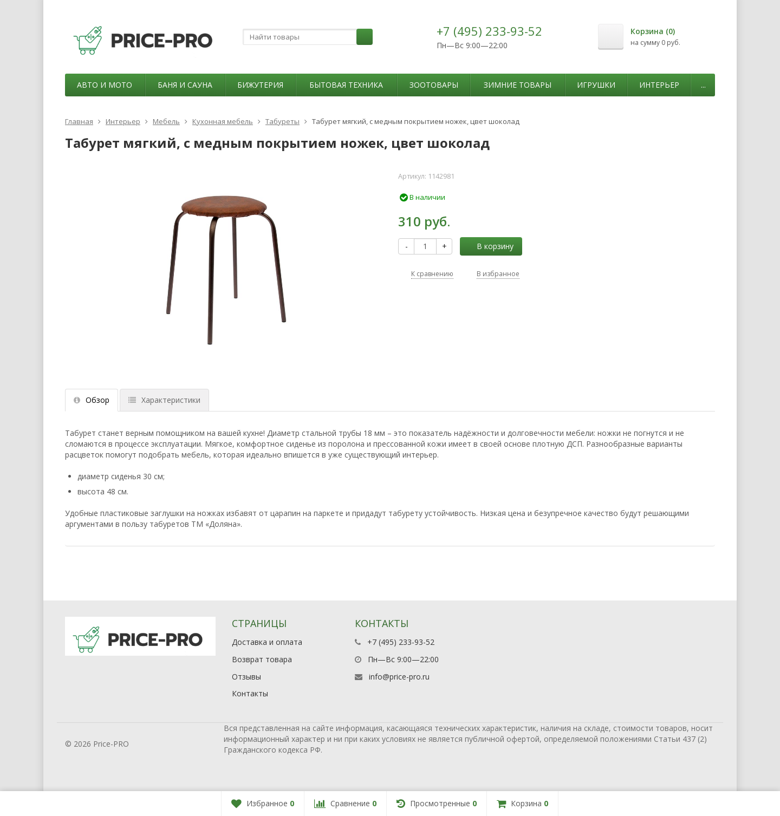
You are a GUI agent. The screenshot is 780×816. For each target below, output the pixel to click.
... (703, 85)
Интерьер (659, 85)
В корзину (489, 246)
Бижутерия (260, 85)
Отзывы (246, 676)
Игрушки (596, 85)
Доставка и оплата (267, 642)
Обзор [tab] (91, 400)
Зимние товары (517, 85)
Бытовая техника (346, 85)
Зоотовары (434, 85)
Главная (79, 121)
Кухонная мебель (222, 121)
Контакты (250, 693)
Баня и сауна (185, 85)
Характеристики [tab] (164, 400)
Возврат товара (262, 659)
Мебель (166, 121)
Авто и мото (104, 85)
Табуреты (282, 121)
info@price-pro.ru (399, 676)
